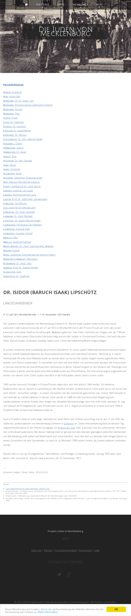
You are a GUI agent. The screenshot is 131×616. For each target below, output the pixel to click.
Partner (48, 550)
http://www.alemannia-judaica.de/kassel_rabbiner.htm (28, 488)
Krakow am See (66, 427)
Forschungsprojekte (66, 550)
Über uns (36, 550)
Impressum (85, 550)
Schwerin (69, 423)
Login (97, 550)
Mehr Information (48, 612)
